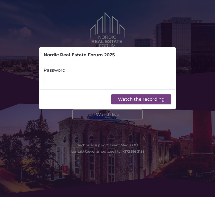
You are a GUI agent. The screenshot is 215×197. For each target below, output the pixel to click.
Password (55, 70)
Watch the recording (141, 99)
